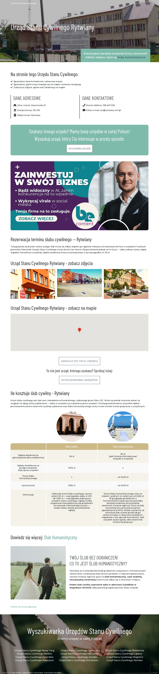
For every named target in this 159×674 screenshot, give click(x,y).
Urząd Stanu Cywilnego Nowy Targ (34, 650)
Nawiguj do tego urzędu (79, 361)
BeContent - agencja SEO (22, 673)
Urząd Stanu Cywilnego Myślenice (79, 653)
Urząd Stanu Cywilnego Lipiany (124, 653)
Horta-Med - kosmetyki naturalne (47, 673)
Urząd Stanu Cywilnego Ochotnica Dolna (79, 660)
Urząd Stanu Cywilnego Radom (34, 653)
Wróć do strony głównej (23, 3)
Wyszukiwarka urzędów (79, 148)
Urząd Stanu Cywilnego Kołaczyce (34, 660)
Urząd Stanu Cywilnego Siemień (124, 660)
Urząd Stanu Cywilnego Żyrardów (34, 657)
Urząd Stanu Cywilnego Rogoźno (124, 657)
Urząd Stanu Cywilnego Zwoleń (79, 657)
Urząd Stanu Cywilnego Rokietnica (124, 650)
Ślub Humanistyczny (60, 537)
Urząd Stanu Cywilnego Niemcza (79, 650)
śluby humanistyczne (131, 57)
